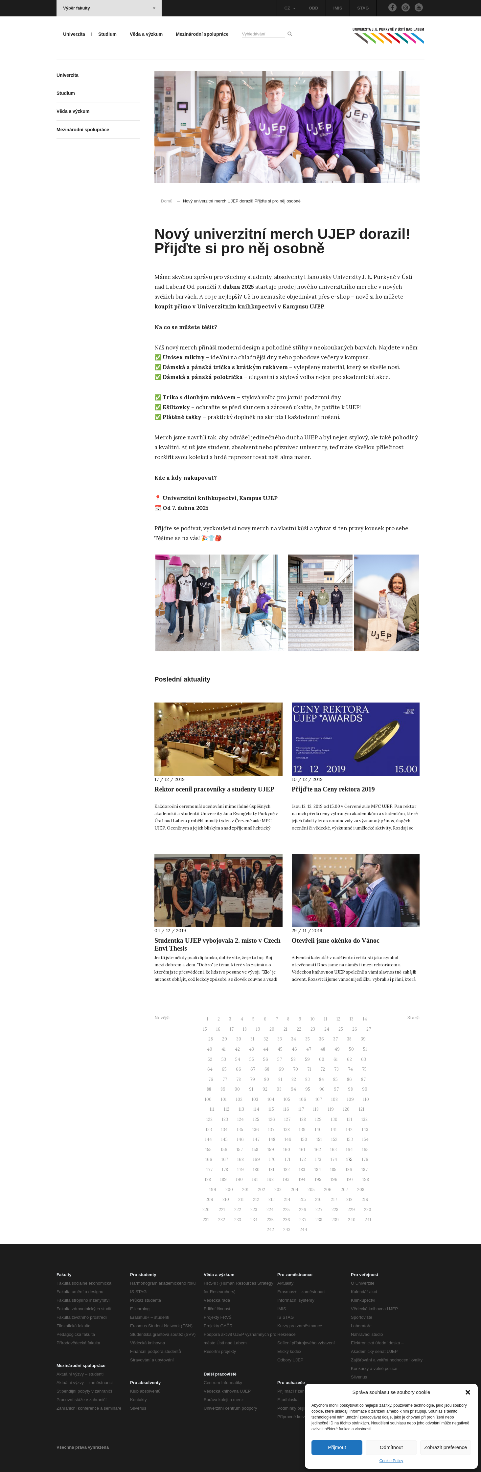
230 (367, 1209)
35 (307, 1039)
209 (209, 1199)
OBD (313, 8)
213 (271, 1199)
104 (270, 1099)
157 (240, 1149)
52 (210, 1059)
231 (206, 1220)
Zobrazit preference (445, 1447)
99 (364, 1089)
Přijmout (337, 1447)
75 (364, 1069)
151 (319, 1139)
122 (209, 1119)
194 (302, 1179)
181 (271, 1169)
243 (286, 1229)
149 (288, 1139)
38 (349, 1039)
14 (365, 1019)
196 (334, 1179)
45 (280, 1049)
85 (335, 1079)
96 (322, 1089)
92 (265, 1089)
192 (270, 1179)
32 (265, 1039)
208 (360, 1189)
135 (240, 1129)
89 (222, 1089)
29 (224, 1039)
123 (225, 1119)
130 (334, 1119)
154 (365, 1139)
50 (351, 1049)
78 (238, 1079)
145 (224, 1139)
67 (252, 1069)
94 (293, 1089)
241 (368, 1220)
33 (279, 1039)
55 (251, 1059)
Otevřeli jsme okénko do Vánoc (335, 940)
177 (209, 1169)
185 (333, 1169)
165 (365, 1149)
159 (270, 1149)
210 (225, 1199)
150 (304, 1139)
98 (350, 1089)
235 (270, 1220)
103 (255, 1099)
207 (344, 1189)
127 (287, 1119)
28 (210, 1039)
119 (331, 1109)
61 (335, 1059)
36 (321, 1039)
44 (265, 1049)
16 (218, 1029)
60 (321, 1059)
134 (224, 1129)
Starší (413, 1017)
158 (255, 1149)
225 (286, 1209)
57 (279, 1059)
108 (334, 1099)
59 (307, 1059)
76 (210, 1079)
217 (334, 1199)
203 (278, 1189)
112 (226, 1109)
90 (237, 1089)
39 (363, 1039)
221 (222, 1209)
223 (253, 1209)
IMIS (337, 8)
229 (351, 1209)
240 (351, 1220)
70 (295, 1069)
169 (256, 1159)
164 (349, 1149)
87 (363, 1079)
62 (349, 1059)
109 (350, 1099)
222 (237, 1209)
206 (328, 1189)
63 (363, 1059)
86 (349, 1079)
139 (302, 1129)
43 (251, 1049)
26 (354, 1029)
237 (302, 1220)
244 (303, 1229)
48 (322, 1049)
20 (271, 1029)
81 (280, 1079)
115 (271, 1109)
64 (210, 1069)
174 (334, 1159)
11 (325, 1019)
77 (224, 1079)
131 (349, 1119)
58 (293, 1059)
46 (294, 1049)
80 (266, 1079)
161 (302, 1149)
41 (223, 1049)
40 (209, 1049)
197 (350, 1179)
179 (240, 1169)
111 (212, 1109)
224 (270, 1209)
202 (261, 1189)
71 (309, 1069)
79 (252, 1079)
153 (350, 1139)
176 (365, 1159)
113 (241, 1109)
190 (239, 1179)
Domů (166, 201)
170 (272, 1159)
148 (272, 1139)
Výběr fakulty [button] (109, 8)
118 (316, 1109)
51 (365, 1049)
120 (346, 1109)
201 (245, 1189)
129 (318, 1119)
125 (256, 1119)
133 (209, 1129)
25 (340, 1029)
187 (364, 1169)
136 (255, 1129)
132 (364, 1119)
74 (350, 1069)
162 (317, 1149)
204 (294, 1189)
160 (286, 1149)
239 (335, 1220)
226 (302, 1209)
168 (240, 1159)
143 (365, 1129)
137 (271, 1129)
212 (256, 1199)
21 (285, 1029)
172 (303, 1159)
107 (318, 1099)
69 (281, 1069)
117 (301, 1109)
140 (318, 1129)
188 (208, 1179)
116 (286, 1109)
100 (208, 1099)
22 (299, 1029)
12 (338, 1019)
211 (241, 1199)
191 (255, 1179)
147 (256, 1139)
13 (352, 1019)
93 (279, 1089)
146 (240, 1139)
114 (256, 1109)
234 (254, 1220)
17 (232, 1029)
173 (318, 1159)
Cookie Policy (391, 1461)
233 (237, 1220)
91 (251, 1089)
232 (221, 1220)
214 (287, 1199)
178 (225, 1169)
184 (317, 1169)
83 (307, 1079)
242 (270, 1229)
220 (206, 1209)
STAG (363, 8)
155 (208, 1149)
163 (333, 1149)
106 (302, 1099)
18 (245, 1029)
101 (224, 1099)
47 (308, 1049)
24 (326, 1029)
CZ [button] (289, 8)
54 (237, 1059)
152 (334, 1139)
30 (238, 1039)
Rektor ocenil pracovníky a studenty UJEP (214, 789)
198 (365, 1179)
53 (223, 1059)
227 (318, 1209)
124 (240, 1119)
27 (368, 1029)
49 (337, 1049)
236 (286, 1220)
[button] (468, 1392)
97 (336, 1089)
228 (335, 1209)
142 (349, 1129)
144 (208, 1139)
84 (321, 1079)
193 (286, 1179)
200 (229, 1189)
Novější (162, 1017)
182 (287, 1169)
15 (205, 1029)
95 (307, 1089)
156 (224, 1149)
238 (318, 1220)
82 (293, 1079)
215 (303, 1199)
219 (365, 1199)
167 (224, 1159)
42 (237, 1049)
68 (266, 1069)
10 (312, 1019)
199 (212, 1189)
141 (334, 1129)
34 (293, 1039)
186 (349, 1169)
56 (265, 1059)
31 (252, 1039)
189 (223, 1179)
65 (224, 1069)
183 (302, 1169)
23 (312, 1029)
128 (303, 1119)
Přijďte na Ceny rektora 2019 (333, 789)
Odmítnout (391, 1447)
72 (322, 1069)
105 (287, 1099)
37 (335, 1039)
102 (239, 1099)
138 (287, 1129)
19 (258, 1029)
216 (318, 1199)
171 (287, 1159)
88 (209, 1089)
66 (238, 1069)
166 (208, 1159)
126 (271, 1119)
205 (311, 1189)
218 (349, 1199)
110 (366, 1099)
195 (318, 1179)
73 (336, 1069)
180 (256, 1169)
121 (361, 1109)
